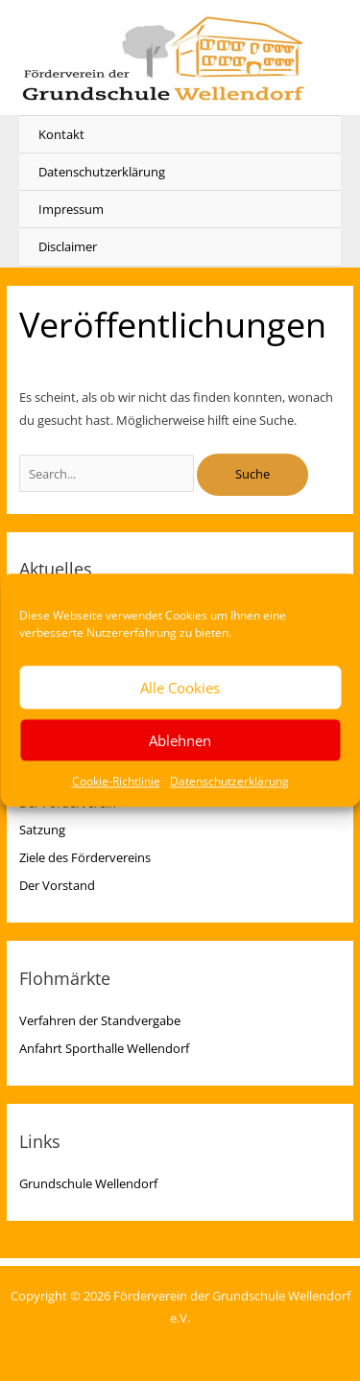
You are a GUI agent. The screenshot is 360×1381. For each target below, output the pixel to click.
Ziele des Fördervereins (85, 857)
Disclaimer (67, 246)
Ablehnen (180, 740)
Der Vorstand (57, 885)
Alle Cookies (180, 687)
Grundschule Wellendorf (88, 1183)
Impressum (71, 209)
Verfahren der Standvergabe (99, 1020)
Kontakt (61, 134)
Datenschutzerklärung (229, 781)
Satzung (42, 829)
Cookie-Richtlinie (116, 781)
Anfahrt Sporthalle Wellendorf (104, 1048)
